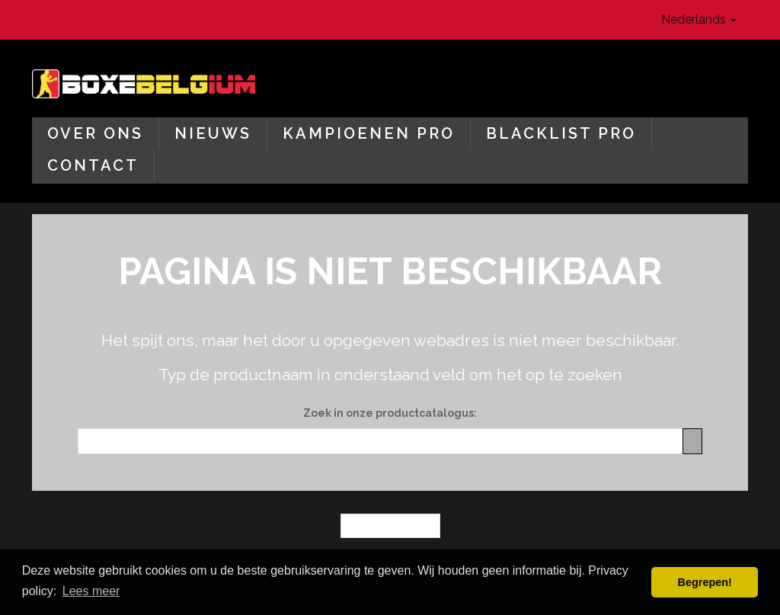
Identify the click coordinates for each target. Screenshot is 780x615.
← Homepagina (390, 526)
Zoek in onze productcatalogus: (390, 413)
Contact (93, 165)
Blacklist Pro (561, 133)
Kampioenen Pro (369, 133)
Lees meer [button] (91, 591)
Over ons (95, 133)
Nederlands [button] (699, 19)
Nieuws (212, 133)
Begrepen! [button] (705, 582)
